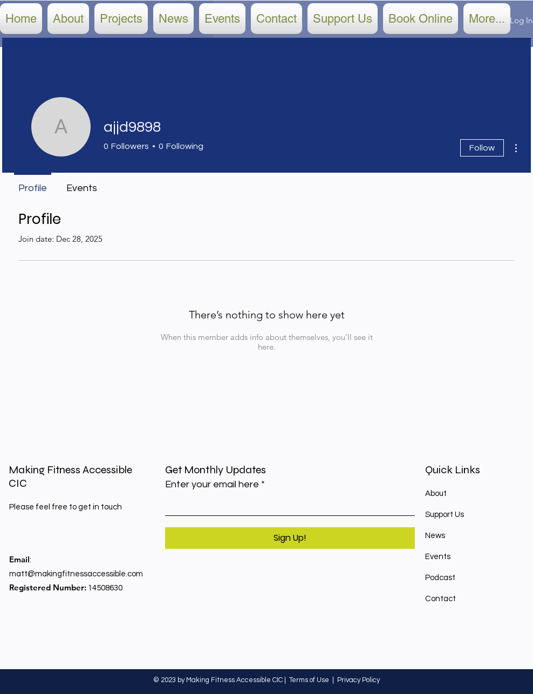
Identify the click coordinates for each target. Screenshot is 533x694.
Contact (440, 599)
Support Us (444, 515)
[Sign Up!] (290, 538)
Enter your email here (212, 484)
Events (437, 557)
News (435, 536)
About (436, 493)
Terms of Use (309, 680)
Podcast (440, 578)
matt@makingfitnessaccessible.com (76, 574)
